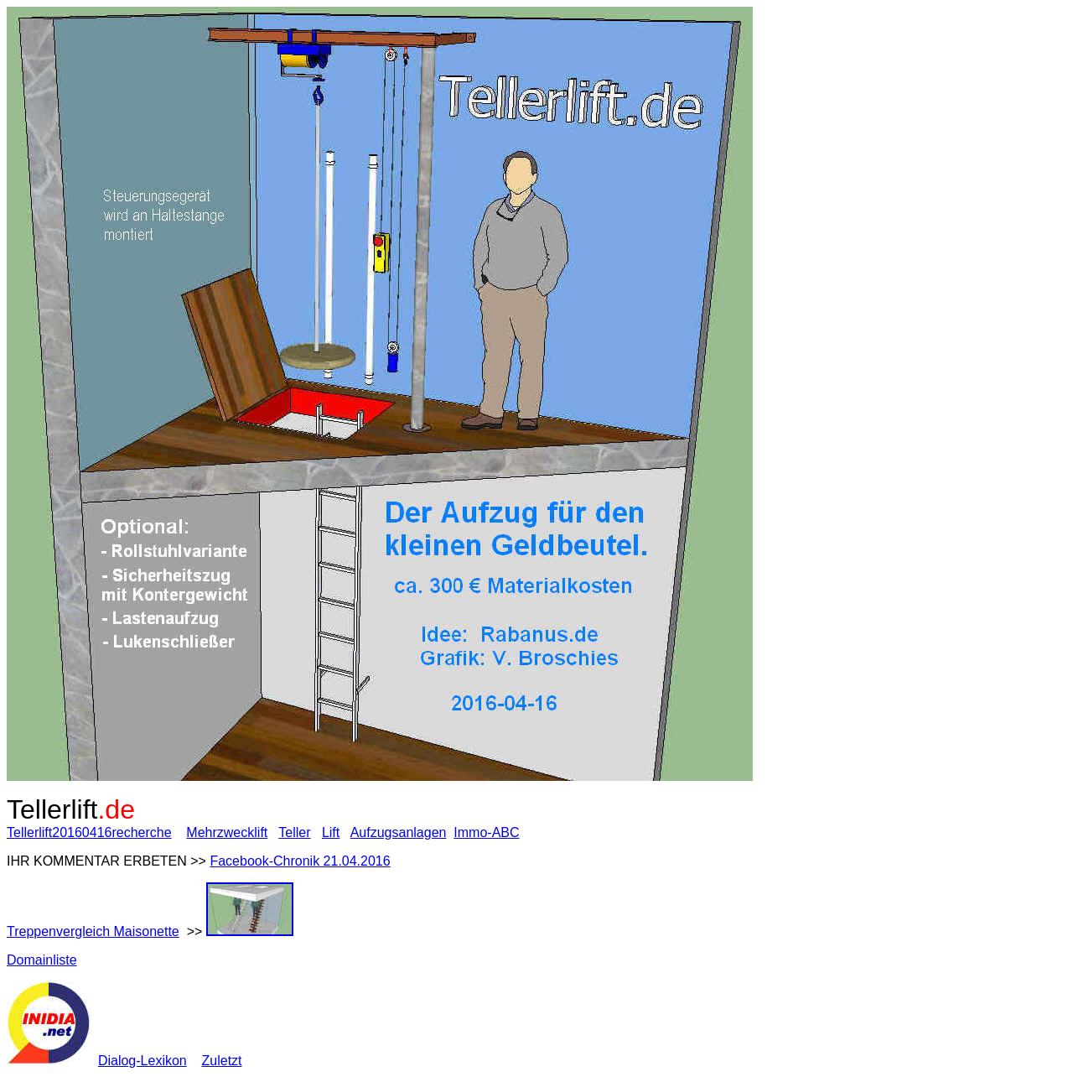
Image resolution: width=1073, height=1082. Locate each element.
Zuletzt (222, 1060)
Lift (331, 832)
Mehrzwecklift (226, 832)
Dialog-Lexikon (142, 1060)
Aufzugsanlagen (398, 832)
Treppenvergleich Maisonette (93, 931)
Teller (294, 832)
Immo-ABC (486, 832)
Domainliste (42, 960)
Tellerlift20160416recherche (89, 832)
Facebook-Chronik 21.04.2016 (300, 861)
